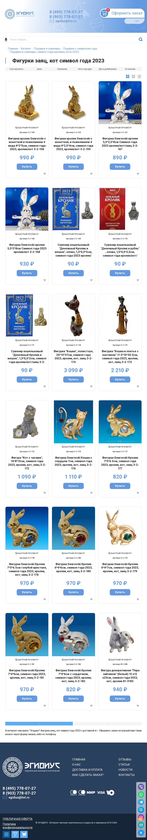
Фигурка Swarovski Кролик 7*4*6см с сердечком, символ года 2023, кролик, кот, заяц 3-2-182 (73, 676)
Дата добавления (107, 69)
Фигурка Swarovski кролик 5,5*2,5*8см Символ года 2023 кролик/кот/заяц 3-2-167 (120, 144)
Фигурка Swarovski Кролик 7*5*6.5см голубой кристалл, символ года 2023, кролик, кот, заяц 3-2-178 (27, 569)
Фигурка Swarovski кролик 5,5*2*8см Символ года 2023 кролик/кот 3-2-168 (27, 248)
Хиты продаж (85, 69)
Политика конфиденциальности (17, 824)
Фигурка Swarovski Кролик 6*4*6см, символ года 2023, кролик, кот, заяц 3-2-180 (73, 567)
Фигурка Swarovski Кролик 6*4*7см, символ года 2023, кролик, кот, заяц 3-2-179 (120, 567)
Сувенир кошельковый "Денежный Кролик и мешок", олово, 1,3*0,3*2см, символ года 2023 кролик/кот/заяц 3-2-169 (73, 250)
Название (62, 69)
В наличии (130, 69)
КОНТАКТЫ (127, 775)
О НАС (76, 764)
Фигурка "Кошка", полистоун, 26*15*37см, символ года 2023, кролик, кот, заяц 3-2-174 (73, 357)
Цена (39, 69)
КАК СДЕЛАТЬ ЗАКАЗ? (87, 775)
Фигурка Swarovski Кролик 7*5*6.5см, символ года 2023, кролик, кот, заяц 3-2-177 (120, 463)
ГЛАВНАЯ (78, 759)
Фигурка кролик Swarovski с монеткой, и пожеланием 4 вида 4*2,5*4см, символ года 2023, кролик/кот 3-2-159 (73, 144)
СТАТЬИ (124, 764)
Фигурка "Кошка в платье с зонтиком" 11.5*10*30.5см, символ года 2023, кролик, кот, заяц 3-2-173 (120, 357)
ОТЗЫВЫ (125, 759)
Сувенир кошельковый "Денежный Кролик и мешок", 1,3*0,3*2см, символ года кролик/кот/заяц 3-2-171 (27, 357)
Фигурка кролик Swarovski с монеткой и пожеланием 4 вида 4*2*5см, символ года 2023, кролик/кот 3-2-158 (27, 144)
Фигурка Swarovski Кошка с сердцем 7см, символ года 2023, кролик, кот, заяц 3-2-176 (73, 463)
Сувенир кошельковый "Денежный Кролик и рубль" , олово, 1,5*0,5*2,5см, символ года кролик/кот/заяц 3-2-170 (120, 250)
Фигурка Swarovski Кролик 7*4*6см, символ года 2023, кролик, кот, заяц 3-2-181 (27, 674)
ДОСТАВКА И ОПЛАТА (87, 769)
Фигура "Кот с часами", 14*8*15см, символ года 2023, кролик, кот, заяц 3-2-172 (27, 463)
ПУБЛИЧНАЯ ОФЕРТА (17, 819)
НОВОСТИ (125, 769)
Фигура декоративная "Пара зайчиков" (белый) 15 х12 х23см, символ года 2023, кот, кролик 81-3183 (120, 676)
